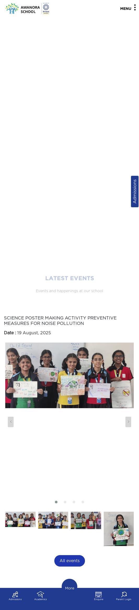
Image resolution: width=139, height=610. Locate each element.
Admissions (134, 191)
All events (70, 561)
